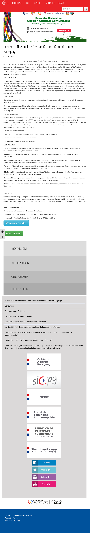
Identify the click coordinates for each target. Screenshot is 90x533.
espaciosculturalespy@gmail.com (30, 211)
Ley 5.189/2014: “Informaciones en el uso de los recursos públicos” (32, 327)
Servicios (38, 3)
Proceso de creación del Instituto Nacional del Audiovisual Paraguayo (33, 301)
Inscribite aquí (13, 233)
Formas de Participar (16, 223)
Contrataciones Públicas (15, 311)
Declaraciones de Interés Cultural (18, 316)
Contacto (61, 3)
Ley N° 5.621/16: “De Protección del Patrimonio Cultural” (28, 340)
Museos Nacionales (19, 276)
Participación (50, 3)
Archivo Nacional (19, 248)
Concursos (9, 306)
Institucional (17, 3)
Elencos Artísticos (19, 289)
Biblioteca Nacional (21, 263)
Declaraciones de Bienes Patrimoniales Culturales (25, 322)
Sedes (28, 3)
